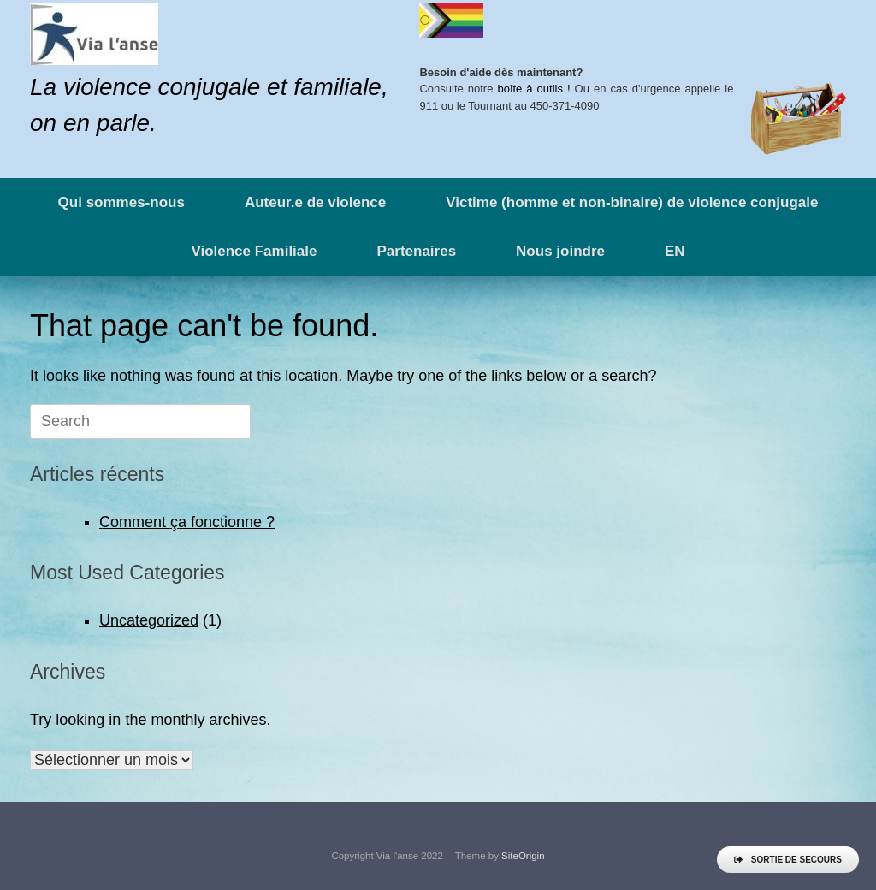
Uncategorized (148, 620)
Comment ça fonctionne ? (187, 522)
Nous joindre (560, 251)
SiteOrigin (523, 856)
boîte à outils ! (533, 88)
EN (675, 251)
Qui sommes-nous (121, 202)
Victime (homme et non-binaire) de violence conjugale (632, 202)
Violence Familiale (254, 251)
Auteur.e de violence (315, 202)
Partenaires (416, 251)
